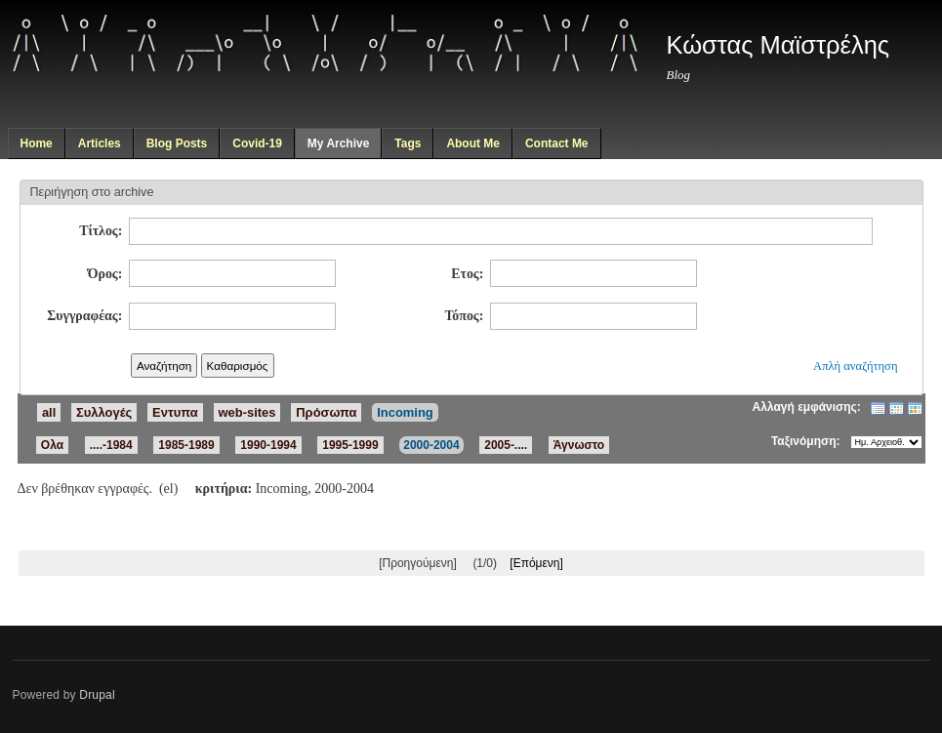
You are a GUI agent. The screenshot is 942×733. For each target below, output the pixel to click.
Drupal (97, 695)
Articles (99, 143)
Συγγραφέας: (84, 315)
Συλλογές (104, 412)
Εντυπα (175, 412)
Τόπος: (463, 315)
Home (36, 143)
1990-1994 (268, 445)
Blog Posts (177, 143)
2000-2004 (431, 445)
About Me (473, 143)
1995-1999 (350, 445)
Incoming (405, 412)
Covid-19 (257, 143)
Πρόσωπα (326, 412)
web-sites (247, 412)
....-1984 (111, 445)
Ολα (52, 445)
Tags (407, 143)
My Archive (338, 143)
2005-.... (505, 445)
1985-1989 (186, 445)
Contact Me (557, 143)
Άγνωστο (578, 445)
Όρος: (105, 273)
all (49, 412)
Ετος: (467, 273)
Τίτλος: (100, 231)
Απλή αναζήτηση (855, 366)
